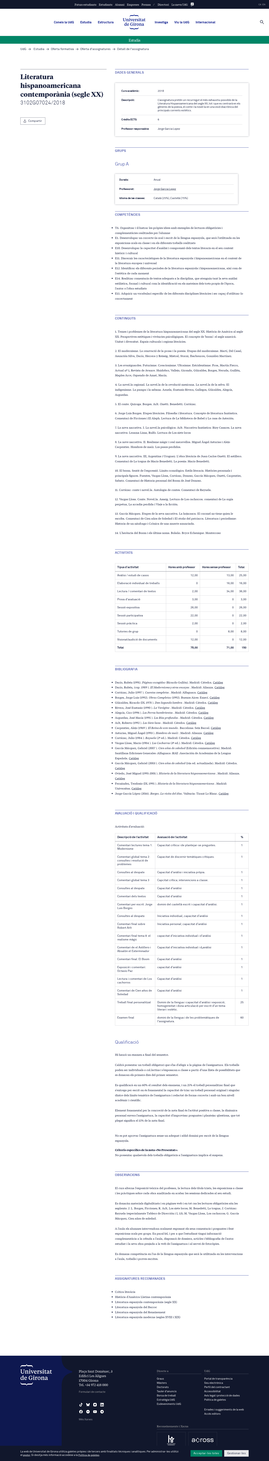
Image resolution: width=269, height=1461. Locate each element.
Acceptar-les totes (206, 1453)
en (263, 5)
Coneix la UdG (64, 22)
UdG (23, 49)
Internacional (205, 22)
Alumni (119, 4)
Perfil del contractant (217, 1387)
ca (259, 5)
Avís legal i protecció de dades (222, 1395)
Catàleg (218, 682)
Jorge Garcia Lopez (165, 189)
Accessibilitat (212, 1391)
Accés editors (212, 1414)
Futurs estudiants (85, 4)
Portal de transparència (218, 1378)
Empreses (133, 4)
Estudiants (105, 4)
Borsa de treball (166, 1395)
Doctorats (163, 1387)
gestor (27, 1455)
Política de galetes (215, 1400)
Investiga (161, 22)
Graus (160, 1378)
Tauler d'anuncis (167, 1391)
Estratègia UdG (166, 1400)
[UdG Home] (134, 22)
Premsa (146, 4)
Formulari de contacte (92, 1392)
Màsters (162, 1383)
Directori (163, 4)
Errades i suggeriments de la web (224, 1409)
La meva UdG (180, 4)
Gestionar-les (236, 1453)
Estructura (106, 22)
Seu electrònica (213, 1383)
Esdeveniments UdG (169, 1404)
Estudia (85, 22)
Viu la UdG (181, 22)
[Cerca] (261, 22)
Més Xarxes (86, 1419)
